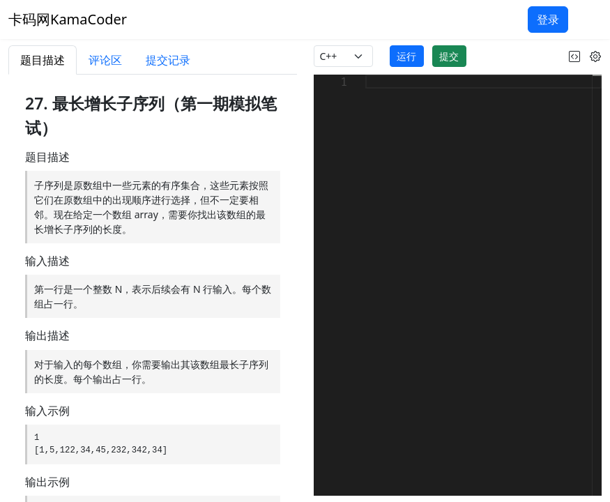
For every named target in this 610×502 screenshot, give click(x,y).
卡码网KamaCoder (67, 19)
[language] (343, 56)
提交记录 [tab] (168, 60)
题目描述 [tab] (42, 60)
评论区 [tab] (105, 60)
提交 (449, 56)
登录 (548, 19)
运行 (406, 56)
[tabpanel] (152, 288)
